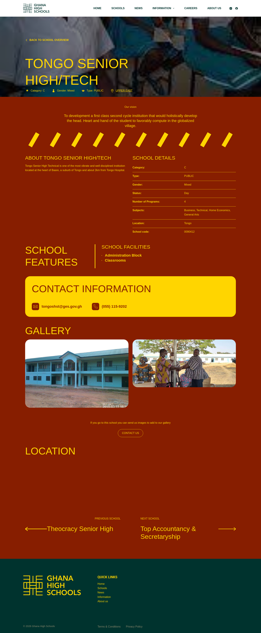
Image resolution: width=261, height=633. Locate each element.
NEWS (138, 8)
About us (103, 601)
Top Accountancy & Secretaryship (188, 532)
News (101, 592)
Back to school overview (47, 40)
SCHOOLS (118, 8)
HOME (97, 8)
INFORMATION (164, 8)
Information (104, 597)
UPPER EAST (121, 90)
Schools (102, 588)
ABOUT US (214, 8)
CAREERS (190, 8)
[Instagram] (231, 8)
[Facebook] (236, 8)
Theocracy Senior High (70, 528)
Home (101, 583)
